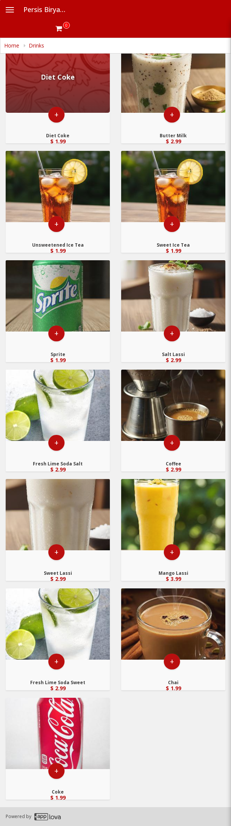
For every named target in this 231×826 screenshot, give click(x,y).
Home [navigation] (12, 45)
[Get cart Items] (62, 28)
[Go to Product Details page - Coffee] (173, 405)
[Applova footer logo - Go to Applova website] (47, 817)
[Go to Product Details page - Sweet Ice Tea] (173, 186)
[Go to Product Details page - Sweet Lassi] (58, 514)
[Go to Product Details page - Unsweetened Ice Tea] (58, 186)
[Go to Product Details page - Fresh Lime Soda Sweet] (58, 624)
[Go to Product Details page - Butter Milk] (173, 77)
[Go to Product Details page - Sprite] (58, 296)
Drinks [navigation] (36, 45)
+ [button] (56, 114)
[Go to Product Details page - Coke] (58, 733)
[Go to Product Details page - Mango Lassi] (173, 514)
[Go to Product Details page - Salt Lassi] (173, 296)
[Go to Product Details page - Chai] (173, 624)
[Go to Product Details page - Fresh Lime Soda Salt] (58, 405)
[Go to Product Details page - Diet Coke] (58, 77)
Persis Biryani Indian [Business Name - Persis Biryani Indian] (47, 9)
